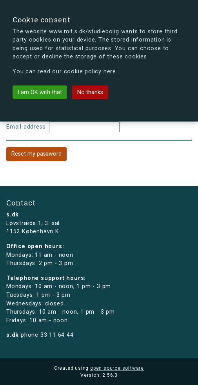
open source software (117, 368)
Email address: (26, 126)
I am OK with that (40, 92)
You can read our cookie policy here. (65, 71)
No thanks (90, 92)
